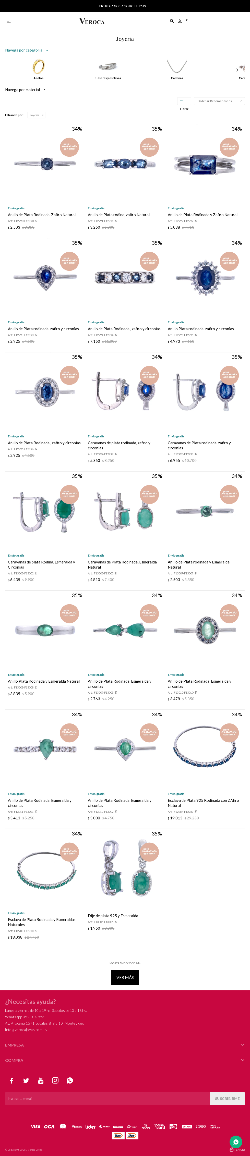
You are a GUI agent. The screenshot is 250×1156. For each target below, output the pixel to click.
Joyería (35, 115)
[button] (236, 70)
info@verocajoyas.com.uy (26, 1029)
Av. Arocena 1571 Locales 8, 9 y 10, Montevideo (44, 1023)
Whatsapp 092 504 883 (24, 1017)
